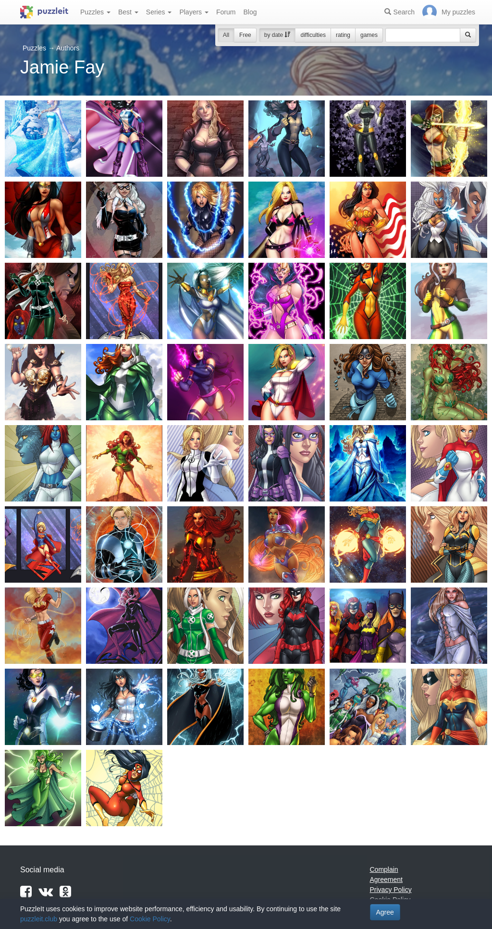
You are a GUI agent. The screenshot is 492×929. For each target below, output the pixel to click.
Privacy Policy (391, 889)
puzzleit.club (38, 919)
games (369, 35)
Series (159, 12)
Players (194, 12)
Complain (384, 869)
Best (128, 12)
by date (277, 35)
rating (343, 35)
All (226, 35)
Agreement (386, 879)
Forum (225, 12)
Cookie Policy (150, 919)
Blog (250, 12)
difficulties (312, 35)
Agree (385, 912)
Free (245, 35)
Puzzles (95, 12)
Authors (67, 48)
